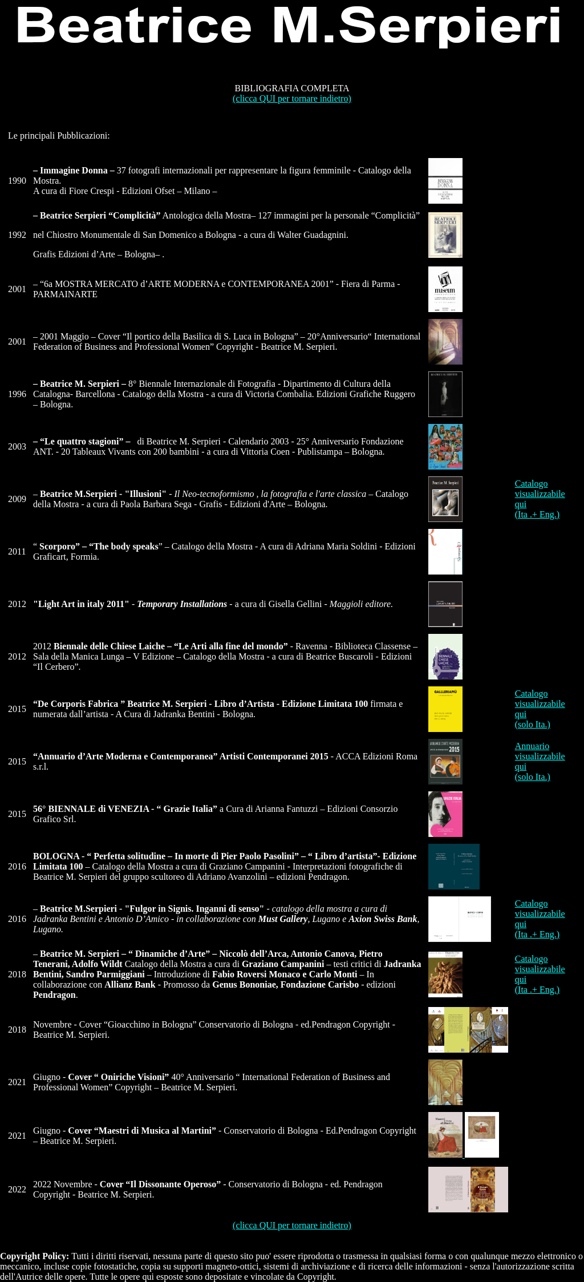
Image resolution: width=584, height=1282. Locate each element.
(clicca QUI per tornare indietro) (292, 98)
